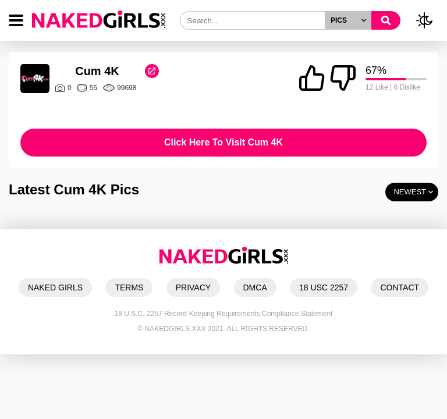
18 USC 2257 (323, 287)
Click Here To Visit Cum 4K (223, 142)
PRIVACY (193, 287)
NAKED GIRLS (55, 287)
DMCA (255, 287)
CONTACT (399, 287)
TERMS (129, 287)
